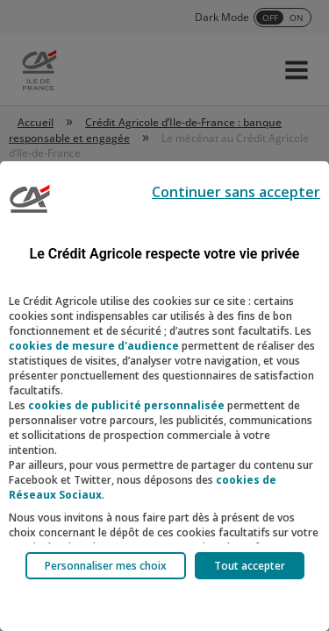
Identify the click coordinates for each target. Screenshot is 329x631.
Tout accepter (249, 565)
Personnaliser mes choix (106, 565)
